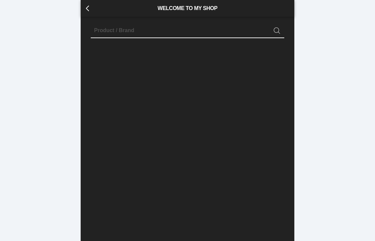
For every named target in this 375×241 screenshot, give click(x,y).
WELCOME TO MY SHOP (188, 8)
